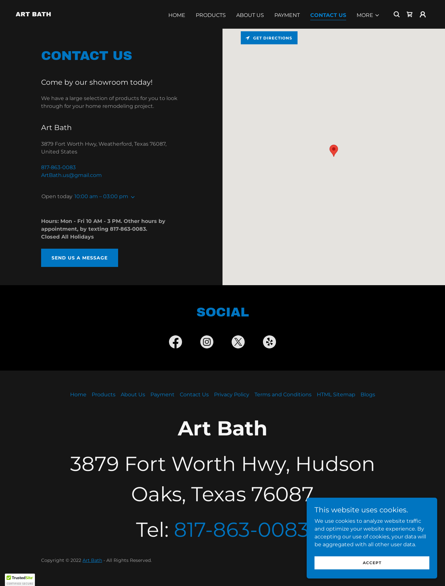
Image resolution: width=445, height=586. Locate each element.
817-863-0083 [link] (58, 167)
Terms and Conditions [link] (283, 394)
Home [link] (176, 15)
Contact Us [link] (328, 15)
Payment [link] (287, 15)
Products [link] (211, 15)
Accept (372, 562)
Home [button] (78, 394)
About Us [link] (250, 15)
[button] (368, 15)
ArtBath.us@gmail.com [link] (71, 175)
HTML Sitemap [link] (336, 394)
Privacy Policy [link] (231, 394)
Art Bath (92, 560)
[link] (33, 14)
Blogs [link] (368, 394)
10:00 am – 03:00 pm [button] (101, 196)
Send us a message (80, 258)
